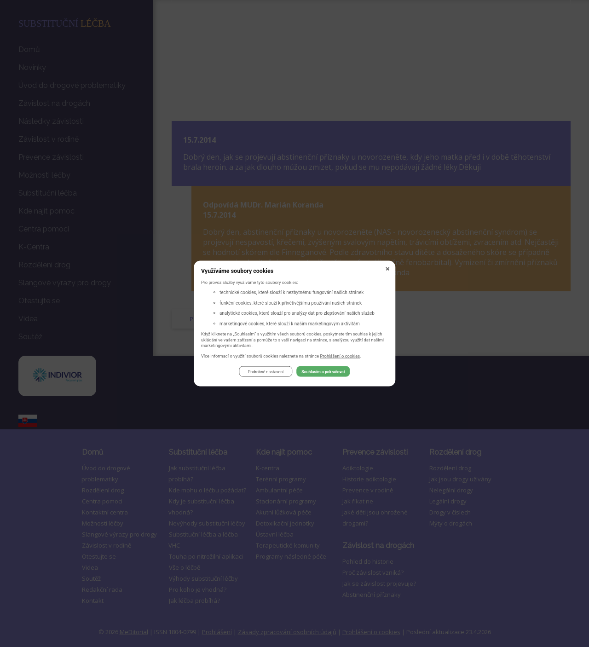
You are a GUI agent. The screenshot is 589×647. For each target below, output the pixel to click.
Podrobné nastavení (265, 372)
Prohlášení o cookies (340, 356)
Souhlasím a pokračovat (323, 372)
